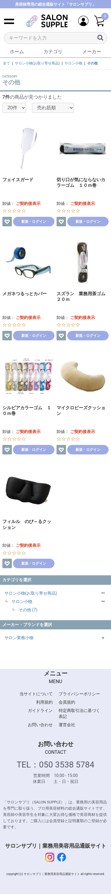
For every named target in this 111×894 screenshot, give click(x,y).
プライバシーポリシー (79, 693)
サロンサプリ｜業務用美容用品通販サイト (55, 846)
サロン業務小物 (18, 637)
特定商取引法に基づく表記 (79, 713)
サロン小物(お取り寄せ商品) (30, 593)
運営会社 (67, 724)
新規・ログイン (33, 221)
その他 (92, 63)
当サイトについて (36, 693)
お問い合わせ (40, 724)
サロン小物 (22, 601)
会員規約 (67, 702)
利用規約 (44, 702)
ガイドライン (40, 710)
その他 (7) (28, 609)
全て (6, 63)
